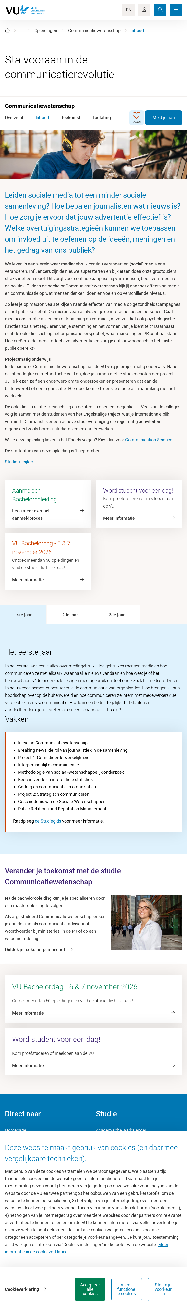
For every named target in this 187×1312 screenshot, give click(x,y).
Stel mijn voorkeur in (163, 1289)
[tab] (23, 614)
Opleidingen (45, 30)
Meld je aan (163, 117)
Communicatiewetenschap (94, 30)
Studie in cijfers (19, 461)
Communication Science (148, 439)
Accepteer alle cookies (90, 1289)
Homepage (15, 1130)
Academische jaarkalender (121, 1130)
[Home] (7, 30)
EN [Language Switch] (128, 9)
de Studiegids (48, 821)
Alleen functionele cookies (126, 1289)
